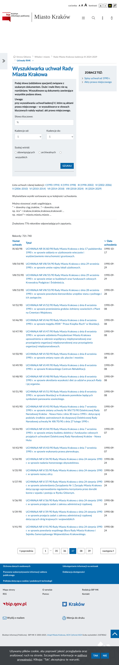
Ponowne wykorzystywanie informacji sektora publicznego (25, 573)
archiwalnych (48, 152)
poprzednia (26, 551)
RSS (5, 594)
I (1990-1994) (52, 185)
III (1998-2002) (86, 185)
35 (56, 551)
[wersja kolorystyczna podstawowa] (101, 6)
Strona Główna (23, 57)
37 (72, 551)
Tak (95, 655)
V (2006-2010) (20, 189)
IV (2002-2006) (103, 185)
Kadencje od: (22, 131)
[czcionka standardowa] (79, 5)
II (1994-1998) (68, 185)
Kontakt (86, 594)
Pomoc (45, 594)
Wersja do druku (73, 618)
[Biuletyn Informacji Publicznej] (29, 605)
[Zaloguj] (112, 19)
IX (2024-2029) (93, 189)
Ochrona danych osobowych (16, 566)
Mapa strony (9, 590)
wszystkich (21, 157)
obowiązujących (26, 152)
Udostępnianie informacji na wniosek (80, 566)
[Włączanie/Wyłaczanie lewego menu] (3, 61)
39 (89, 551)
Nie (105, 655)
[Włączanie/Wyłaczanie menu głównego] (83, 18)
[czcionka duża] (86, 5)
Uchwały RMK (24, 61)
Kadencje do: (53, 131)
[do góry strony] (115, 634)
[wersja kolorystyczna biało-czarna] (105, 6)
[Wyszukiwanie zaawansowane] (93, 18)
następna (108, 551)
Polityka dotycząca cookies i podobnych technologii (27, 581)
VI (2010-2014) (37, 189)
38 (81, 551)
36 (64, 551)
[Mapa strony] (103, 19)
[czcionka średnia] (82, 6)
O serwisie (47, 590)
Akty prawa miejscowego (98, 82)
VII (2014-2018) (55, 189)
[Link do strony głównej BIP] (39, 17)
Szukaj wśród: (22, 147)
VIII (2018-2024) (75, 189)
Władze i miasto (42, 57)
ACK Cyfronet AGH (74, 635)
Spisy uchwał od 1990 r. (97, 78)
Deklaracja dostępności (74, 572)
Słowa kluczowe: (24, 116)
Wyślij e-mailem (13, 618)
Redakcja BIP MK (90, 590)
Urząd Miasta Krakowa (56, 635)
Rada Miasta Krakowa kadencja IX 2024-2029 (75, 57)
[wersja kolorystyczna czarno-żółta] (110, 6)
